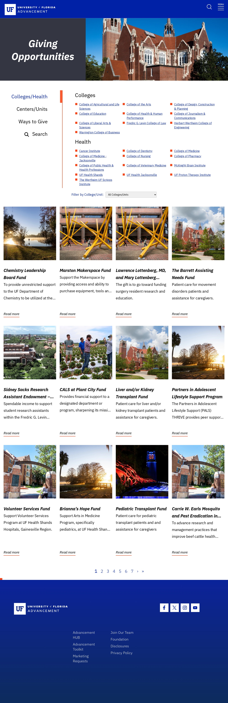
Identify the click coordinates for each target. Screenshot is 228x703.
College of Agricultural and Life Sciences (99, 106)
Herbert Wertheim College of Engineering (193, 125)
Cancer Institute (89, 151)
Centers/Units (32, 109)
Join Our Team (122, 632)
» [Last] (143, 571)
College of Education (92, 113)
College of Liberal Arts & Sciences (95, 125)
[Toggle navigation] (221, 6)
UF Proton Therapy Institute (192, 175)
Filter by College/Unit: (87, 195)
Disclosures (120, 646)
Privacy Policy (122, 652)
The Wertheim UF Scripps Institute (95, 182)
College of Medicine (187, 151)
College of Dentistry (139, 151)
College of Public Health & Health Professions (96, 167)
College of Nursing (139, 156)
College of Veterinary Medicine (146, 165)
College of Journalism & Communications (189, 116)
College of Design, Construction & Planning (194, 106)
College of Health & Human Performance (144, 116)
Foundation (119, 639)
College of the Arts (139, 104)
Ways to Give (33, 121)
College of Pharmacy (187, 156)
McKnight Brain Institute (190, 165)
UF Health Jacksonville (142, 175)
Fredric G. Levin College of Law (146, 123)
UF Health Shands (91, 175)
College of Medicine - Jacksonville (93, 158)
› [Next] (137, 571)
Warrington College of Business (99, 132)
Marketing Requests (81, 658)
